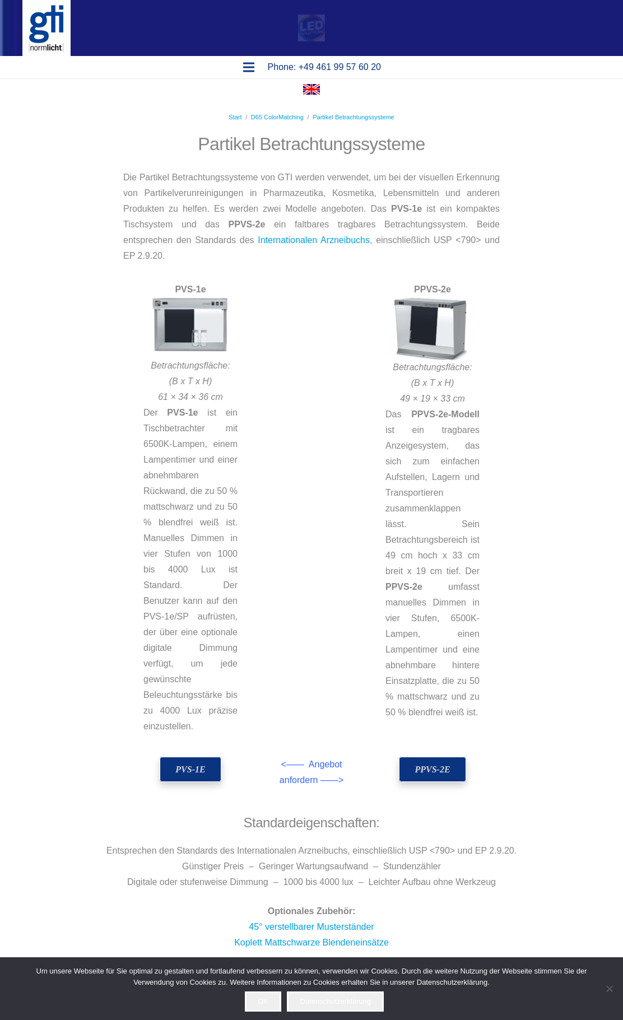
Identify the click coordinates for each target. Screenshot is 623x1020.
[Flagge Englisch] (311, 92)
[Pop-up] (311, 28)
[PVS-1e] (191, 769)
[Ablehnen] (609, 988)
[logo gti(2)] (46, 28)
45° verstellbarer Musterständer (311, 926)
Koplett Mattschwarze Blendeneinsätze (311, 942)
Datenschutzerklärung (335, 1001)
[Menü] (249, 67)
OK (263, 1001)
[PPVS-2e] (433, 769)
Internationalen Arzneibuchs (314, 240)
